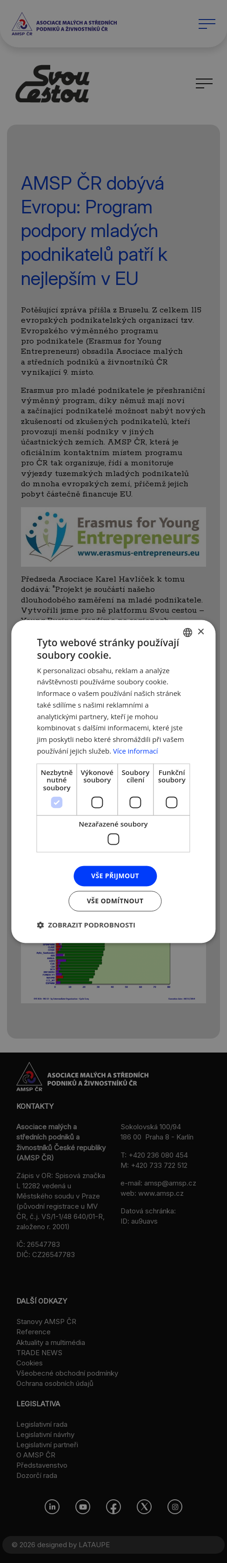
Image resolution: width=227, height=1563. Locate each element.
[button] (86, 925)
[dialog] (113, 781)
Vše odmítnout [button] (115, 901)
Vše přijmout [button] (115, 875)
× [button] (200, 632)
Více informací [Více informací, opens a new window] (136, 750)
